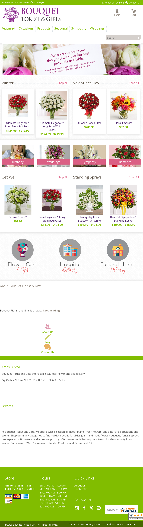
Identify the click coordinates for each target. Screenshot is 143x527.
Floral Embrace (123, 123)
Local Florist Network (114, 524)
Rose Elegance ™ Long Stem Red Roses (52, 218)
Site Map (131, 524)
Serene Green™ (18, 217)
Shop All (64, 83)
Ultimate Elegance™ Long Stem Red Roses (18, 124)
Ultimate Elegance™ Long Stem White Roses (52, 126)
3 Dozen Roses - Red (89, 123)
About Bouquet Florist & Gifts (20, 286)
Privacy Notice (93, 524)
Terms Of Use (76, 524)
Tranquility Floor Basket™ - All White (89, 218)
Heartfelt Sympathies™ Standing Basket (123, 218)
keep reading (51, 310)
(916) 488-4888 (22, 485)
